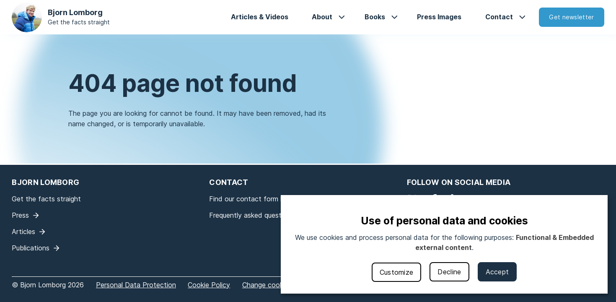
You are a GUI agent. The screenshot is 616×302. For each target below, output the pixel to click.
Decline (449, 272)
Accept (497, 272)
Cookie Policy (209, 285)
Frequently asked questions (251, 215)
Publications (30, 248)
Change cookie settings (279, 285)
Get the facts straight (79, 22)
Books (375, 17)
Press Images (439, 17)
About (322, 17)
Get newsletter (571, 17)
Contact (499, 17)
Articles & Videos (259, 17)
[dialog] (444, 244)
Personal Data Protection (136, 285)
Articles (23, 231)
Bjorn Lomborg (75, 12)
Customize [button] (397, 272)
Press (20, 215)
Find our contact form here (251, 199)
